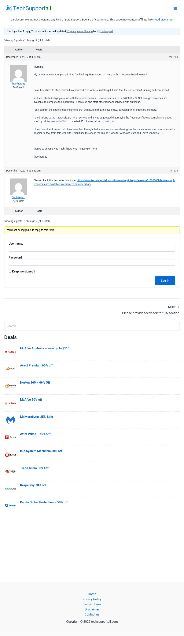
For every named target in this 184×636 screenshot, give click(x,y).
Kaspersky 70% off (33, 485)
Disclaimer (92, 609)
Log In (165, 281)
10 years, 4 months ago (79, 31)
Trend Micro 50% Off (34, 468)
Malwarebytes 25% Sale (36, 417)
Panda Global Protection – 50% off (44, 502)
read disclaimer (163, 19)
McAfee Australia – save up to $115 (45, 348)
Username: (16, 243)
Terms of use (92, 604)
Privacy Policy (92, 599)
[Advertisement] (92, 547)
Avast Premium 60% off (36, 366)
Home (92, 594)
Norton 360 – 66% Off (35, 383)
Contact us (92, 615)
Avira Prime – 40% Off (35, 434)
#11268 (173, 57)
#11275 (173, 170)
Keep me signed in (24, 271)
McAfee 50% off (31, 400)
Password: (16, 257)
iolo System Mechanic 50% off (41, 451)
